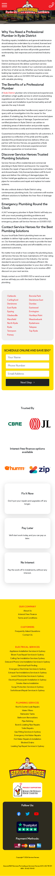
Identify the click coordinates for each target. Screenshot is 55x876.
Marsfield (11, 319)
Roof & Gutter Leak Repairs (27, 707)
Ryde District (9, 93)
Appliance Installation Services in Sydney (27, 651)
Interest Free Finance (27, 614)
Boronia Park (35, 295)
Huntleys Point (35, 315)
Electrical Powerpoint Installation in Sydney (27, 680)
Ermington (34, 311)
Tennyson (11, 330)
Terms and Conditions (27, 618)
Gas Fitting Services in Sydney (27, 732)
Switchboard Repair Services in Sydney (27, 690)
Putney (10, 334)
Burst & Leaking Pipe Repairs (27, 725)
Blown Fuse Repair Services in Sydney (27, 654)
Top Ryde (33, 330)
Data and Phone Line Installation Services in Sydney (27, 662)
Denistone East (36, 299)
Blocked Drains (27, 742)
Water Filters (27, 710)
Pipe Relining (27, 721)
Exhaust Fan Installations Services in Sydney (27, 672)
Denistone (12, 303)
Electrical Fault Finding (27, 665)
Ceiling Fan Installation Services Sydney (27, 658)
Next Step (28, 382)
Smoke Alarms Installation (27, 683)
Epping (10, 311)
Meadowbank (35, 319)
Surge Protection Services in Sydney (27, 687)
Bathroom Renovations (27, 717)
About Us (27, 611)
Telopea (33, 327)
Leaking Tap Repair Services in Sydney (27, 746)
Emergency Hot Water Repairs (27, 735)
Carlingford (12, 299)
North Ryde (12, 323)
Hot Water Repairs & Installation (27, 739)
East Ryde (12, 307)
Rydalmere (34, 323)
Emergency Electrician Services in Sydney (27, 669)
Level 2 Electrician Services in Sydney (27, 676)
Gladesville (12, 315)
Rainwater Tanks (27, 714)
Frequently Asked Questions (27, 631)
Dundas (32, 303)
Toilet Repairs (27, 728)
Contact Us (27, 635)
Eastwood (33, 307)
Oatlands (11, 295)
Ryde (9, 327)
